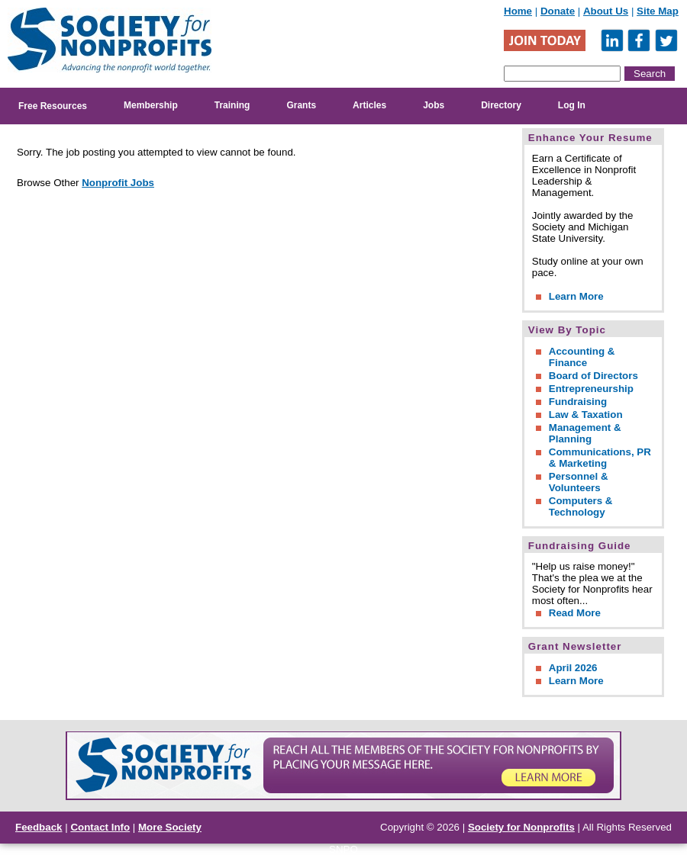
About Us (605, 11)
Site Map (658, 11)
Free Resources (52, 106)
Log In (571, 105)
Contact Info (100, 827)
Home (518, 11)
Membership (151, 105)
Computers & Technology (581, 506)
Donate (557, 11)
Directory (501, 105)
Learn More (576, 296)
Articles (369, 105)
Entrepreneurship (591, 388)
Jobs (433, 105)
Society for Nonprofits (521, 827)
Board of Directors (593, 375)
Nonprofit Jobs (118, 182)
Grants (301, 105)
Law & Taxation (586, 414)
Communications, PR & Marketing (600, 457)
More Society (170, 827)
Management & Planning (585, 433)
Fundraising (578, 401)
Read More (575, 613)
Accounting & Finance (582, 357)
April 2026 (573, 667)
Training (232, 105)
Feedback (39, 827)
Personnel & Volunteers (578, 482)
